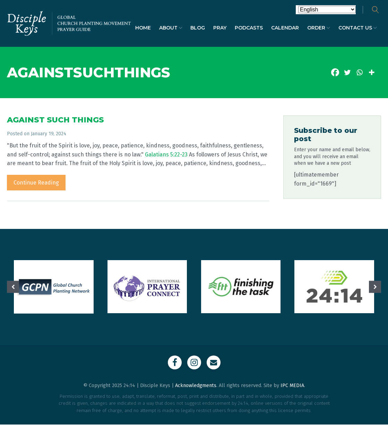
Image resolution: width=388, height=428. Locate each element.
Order (318, 28)
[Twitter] (347, 72)
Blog (197, 28)
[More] (371, 72)
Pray (219, 28)
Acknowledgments (195, 385)
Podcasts (249, 28)
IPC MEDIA (292, 385)
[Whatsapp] (359, 72)
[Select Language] (327, 9)
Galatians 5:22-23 (166, 154)
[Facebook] (335, 72)
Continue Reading (36, 182)
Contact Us (357, 28)
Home (143, 28)
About (170, 28)
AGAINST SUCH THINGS (55, 120)
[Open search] (375, 10)
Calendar (285, 28)
